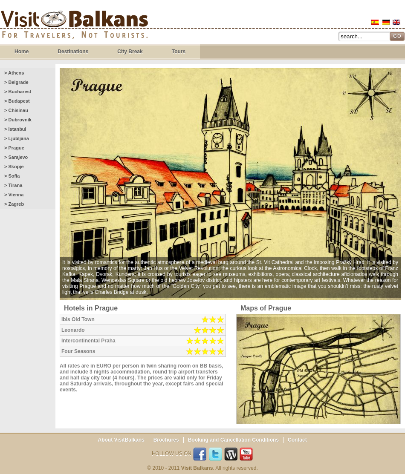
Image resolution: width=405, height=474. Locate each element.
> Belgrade (16, 82)
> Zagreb (14, 204)
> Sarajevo (16, 157)
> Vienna (13, 194)
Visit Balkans (74, 26)
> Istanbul (15, 129)
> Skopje (14, 166)
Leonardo (73, 330)
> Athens (14, 72)
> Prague (14, 147)
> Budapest (17, 100)
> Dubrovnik (18, 119)
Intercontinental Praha (88, 341)
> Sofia (12, 175)
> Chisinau (16, 110)
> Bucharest (17, 91)
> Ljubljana (16, 138)
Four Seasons (78, 351)
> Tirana (13, 185)
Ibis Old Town (78, 319)
